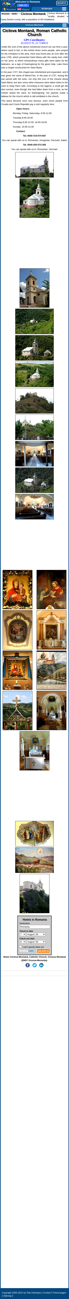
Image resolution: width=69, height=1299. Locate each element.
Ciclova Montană (33, 14)
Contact (47, 1292)
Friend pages (59, 1292)
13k (23, 5)
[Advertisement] (34, 243)
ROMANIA (54, 8)
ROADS (6, 13)
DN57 (15, 13)
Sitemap (7, 1296)
